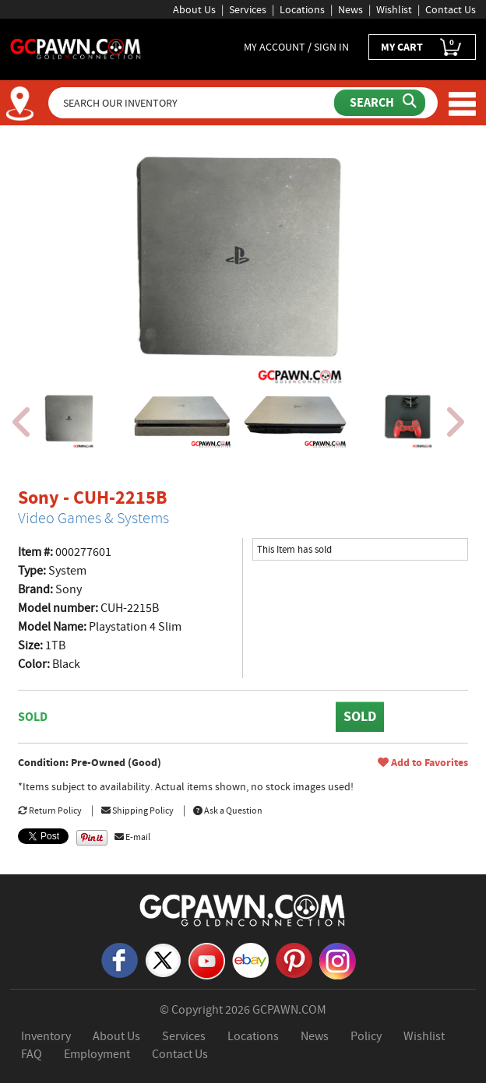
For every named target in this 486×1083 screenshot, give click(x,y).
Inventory (46, 1036)
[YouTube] (206, 960)
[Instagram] (337, 960)
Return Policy (50, 810)
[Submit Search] (379, 103)
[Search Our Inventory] (192, 102)
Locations (302, 9)
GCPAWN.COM (289, 1010)
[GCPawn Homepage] (76, 47)
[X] (163, 959)
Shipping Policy (137, 810)
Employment (97, 1054)
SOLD (359, 716)
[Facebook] (119, 959)
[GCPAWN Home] (243, 909)
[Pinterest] (294, 959)
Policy (366, 1036)
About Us (194, 9)
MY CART (422, 47)
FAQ (31, 1054)
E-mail (132, 837)
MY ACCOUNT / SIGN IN (296, 47)
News (350, 9)
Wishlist (394, 9)
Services (247, 9)
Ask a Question (227, 810)
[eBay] (250, 959)
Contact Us (450, 9)
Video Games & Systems (93, 518)
